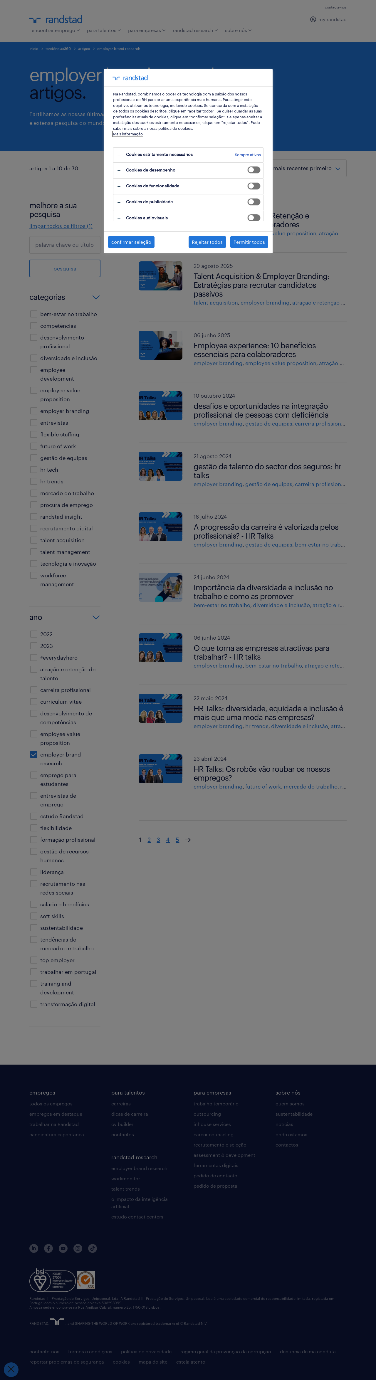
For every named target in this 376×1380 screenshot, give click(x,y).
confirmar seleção (131, 242)
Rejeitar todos (207, 242)
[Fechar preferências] (11, 1369)
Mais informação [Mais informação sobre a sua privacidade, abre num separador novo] (128, 134)
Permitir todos (249, 242)
